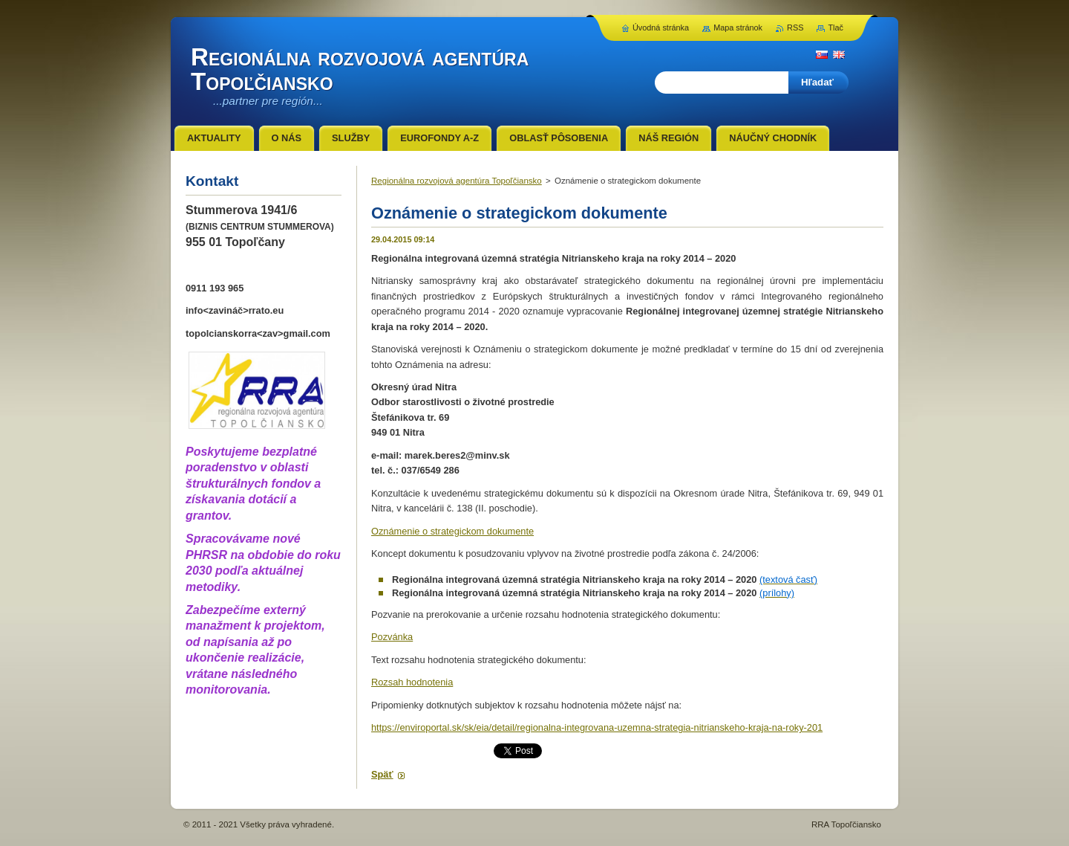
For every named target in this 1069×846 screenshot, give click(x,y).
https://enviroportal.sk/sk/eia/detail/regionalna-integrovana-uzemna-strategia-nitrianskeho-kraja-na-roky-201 (597, 727)
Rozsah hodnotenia (412, 682)
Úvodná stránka (660, 27)
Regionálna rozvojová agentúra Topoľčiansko (456, 180)
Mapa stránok (737, 27)
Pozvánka (392, 636)
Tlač (835, 27)
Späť (382, 774)
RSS (795, 27)
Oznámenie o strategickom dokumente (452, 531)
